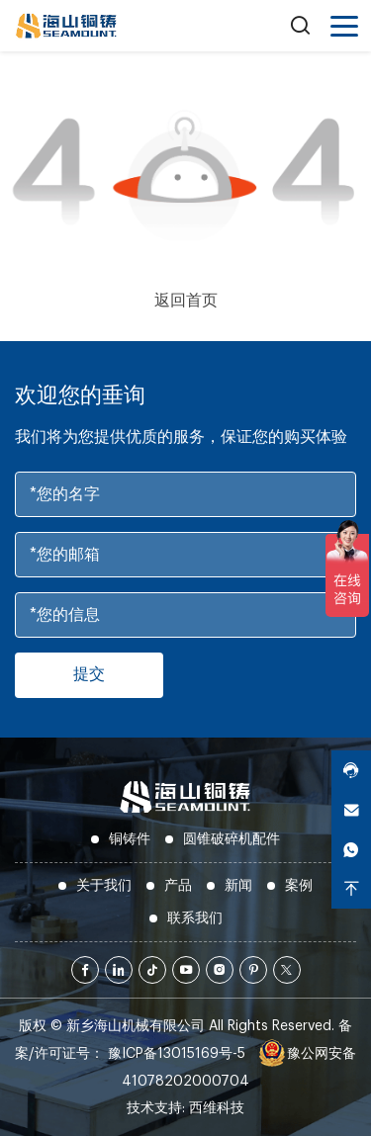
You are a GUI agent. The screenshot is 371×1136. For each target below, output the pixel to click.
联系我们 (195, 918)
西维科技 (216, 1108)
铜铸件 (129, 839)
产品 (178, 886)
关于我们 (104, 886)
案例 (299, 886)
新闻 (238, 886)
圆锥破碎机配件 (231, 839)
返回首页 (186, 300)
